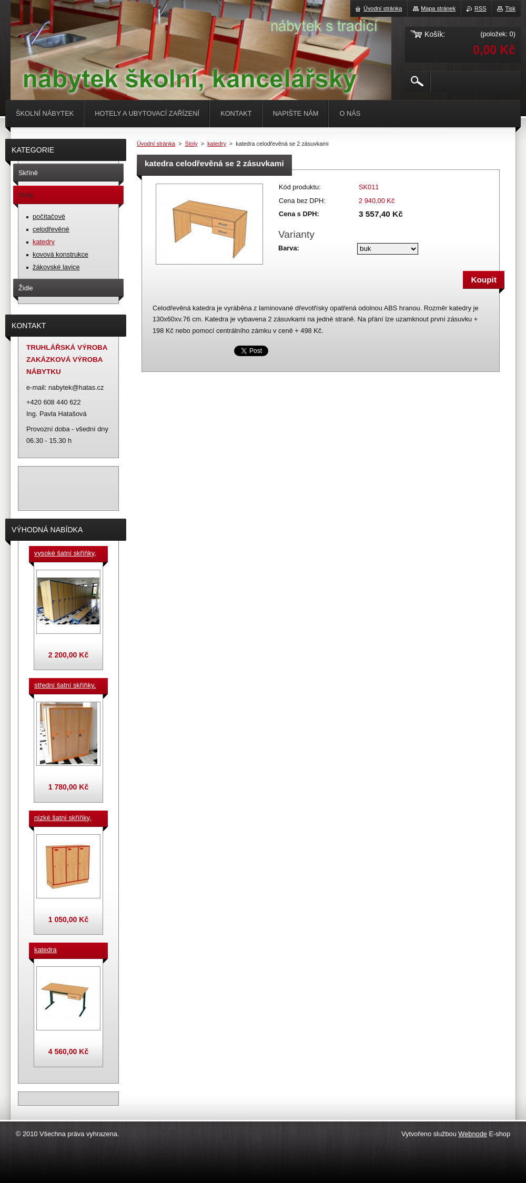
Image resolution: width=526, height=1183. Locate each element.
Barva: (288, 248)
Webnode (472, 1134)
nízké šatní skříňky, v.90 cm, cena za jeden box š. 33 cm (63, 818)
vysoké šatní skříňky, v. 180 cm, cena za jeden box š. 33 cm (65, 554)
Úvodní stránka (156, 143)
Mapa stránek (438, 8)
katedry (216, 143)
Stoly (191, 143)
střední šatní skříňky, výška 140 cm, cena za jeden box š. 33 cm (66, 686)
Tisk (510, 8)
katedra (45, 950)
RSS (480, 8)
